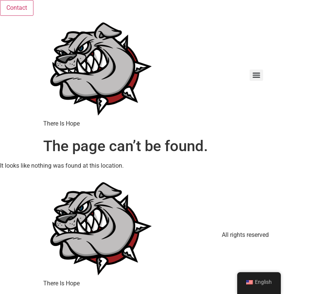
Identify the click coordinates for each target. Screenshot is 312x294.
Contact (16, 7)
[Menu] (256, 75)
